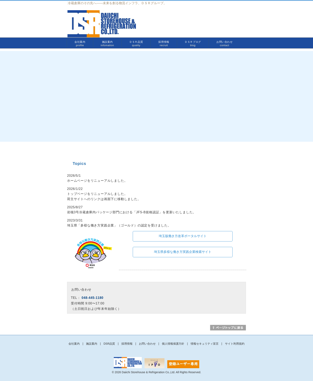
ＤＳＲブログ (193, 43)
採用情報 (163, 43)
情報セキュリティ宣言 (205, 343)
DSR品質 (109, 343)
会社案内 (79, 43)
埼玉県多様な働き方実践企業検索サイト (182, 251)
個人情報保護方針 (173, 343)
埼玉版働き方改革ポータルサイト (183, 236)
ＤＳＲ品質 (136, 43)
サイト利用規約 (235, 343)
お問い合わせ (224, 43)
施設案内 (107, 43)
